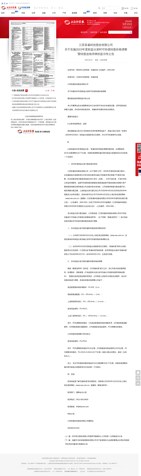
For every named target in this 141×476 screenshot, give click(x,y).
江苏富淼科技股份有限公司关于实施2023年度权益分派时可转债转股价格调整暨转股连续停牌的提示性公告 (34, 102)
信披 (84, 13)
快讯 (13, 13)
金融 (43, 13)
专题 (125, 13)
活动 (115, 13)
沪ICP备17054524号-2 (70, 471)
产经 (64, 13)
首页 (3, 13)
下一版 (52, 90)
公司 (54, 13)
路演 (95, 13)
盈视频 (74, 13)
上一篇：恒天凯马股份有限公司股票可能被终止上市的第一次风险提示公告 (93, 436)
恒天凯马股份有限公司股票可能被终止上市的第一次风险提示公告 (34, 98)
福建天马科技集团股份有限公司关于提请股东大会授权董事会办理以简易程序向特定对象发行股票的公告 (34, 108)
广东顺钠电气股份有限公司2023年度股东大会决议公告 (30, 95)
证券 (33, 13)
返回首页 (84, 32)
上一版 (47, 90)
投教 (105, 13)
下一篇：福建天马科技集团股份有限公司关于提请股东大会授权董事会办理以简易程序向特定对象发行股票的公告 (97, 442)
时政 (23, 13)
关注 (136, 13)
